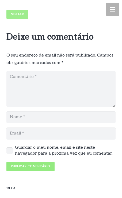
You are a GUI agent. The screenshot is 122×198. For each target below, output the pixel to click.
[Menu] (112, 9)
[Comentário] (61, 89)
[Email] (61, 134)
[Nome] (61, 117)
